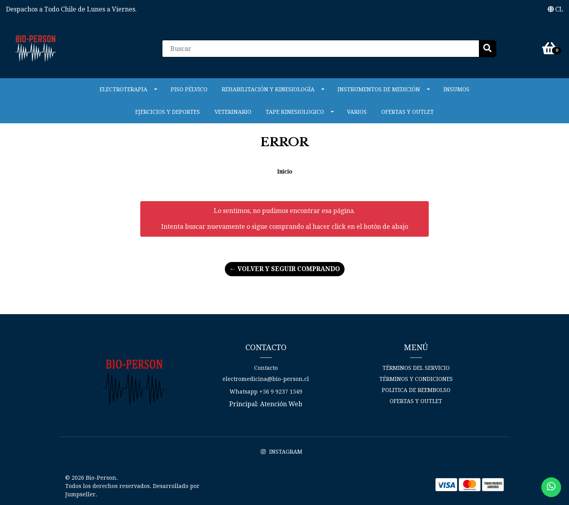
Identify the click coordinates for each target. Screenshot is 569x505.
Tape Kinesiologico (295, 112)
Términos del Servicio (416, 368)
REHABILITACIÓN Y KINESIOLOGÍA (268, 89)
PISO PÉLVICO (189, 89)
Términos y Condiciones (416, 379)
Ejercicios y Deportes (167, 112)
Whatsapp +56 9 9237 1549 (266, 391)
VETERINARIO (233, 112)
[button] (555, 9)
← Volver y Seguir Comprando (285, 269)
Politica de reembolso (416, 390)
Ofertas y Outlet (407, 112)
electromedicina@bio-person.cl (265, 379)
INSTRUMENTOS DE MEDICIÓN (378, 89)
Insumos (456, 89)
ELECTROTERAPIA (123, 89)
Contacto (266, 368)
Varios (357, 112)
